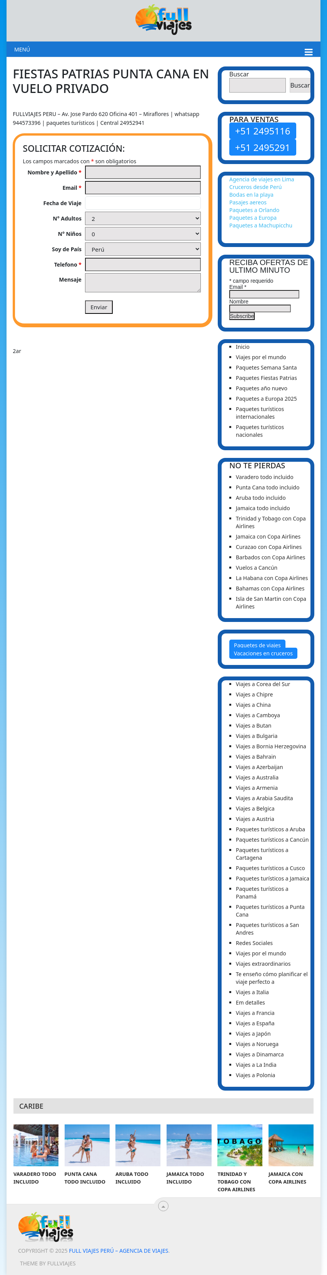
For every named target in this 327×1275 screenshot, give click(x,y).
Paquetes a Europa (253, 217)
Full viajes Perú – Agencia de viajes (118, 1250)
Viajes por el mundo (261, 357)
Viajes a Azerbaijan (259, 767)
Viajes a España (255, 1023)
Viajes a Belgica (255, 808)
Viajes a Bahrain (256, 756)
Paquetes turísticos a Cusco (270, 868)
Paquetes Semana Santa (266, 367)
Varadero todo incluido (265, 477)
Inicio (243, 346)
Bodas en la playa (251, 194)
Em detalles (250, 1002)
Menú (22, 49)
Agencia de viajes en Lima (261, 179)
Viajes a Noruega (257, 1044)
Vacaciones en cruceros (263, 653)
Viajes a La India (256, 1064)
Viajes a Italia (252, 992)
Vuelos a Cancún (256, 567)
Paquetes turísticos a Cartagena (262, 853)
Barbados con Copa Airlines (270, 557)
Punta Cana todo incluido (267, 487)
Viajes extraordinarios (263, 963)
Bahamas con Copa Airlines (270, 588)
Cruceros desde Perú (255, 187)
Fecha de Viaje (62, 203)
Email (71, 187)
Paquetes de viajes (257, 645)
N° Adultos (67, 218)
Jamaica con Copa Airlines (268, 536)
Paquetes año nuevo (261, 388)
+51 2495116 (262, 130)
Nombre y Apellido (54, 172)
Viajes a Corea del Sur (263, 684)
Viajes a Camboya (258, 715)
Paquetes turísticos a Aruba (270, 829)
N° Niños (70, 233)
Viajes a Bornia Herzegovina (271, 746)
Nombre (239, 301)
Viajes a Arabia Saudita (264, 798)
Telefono (68, 264)
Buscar (239, 74)
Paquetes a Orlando (254, 210)
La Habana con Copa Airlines (272, 578)
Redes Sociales (254, 943)
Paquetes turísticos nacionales (260, 430)
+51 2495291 (262, 147)
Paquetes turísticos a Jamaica (272, 878)
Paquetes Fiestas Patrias (266, 377)
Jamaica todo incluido (263, 508)
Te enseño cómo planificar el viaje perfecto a (272, 977)
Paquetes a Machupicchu (260, 225)
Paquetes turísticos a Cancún (272, 839)
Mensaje (70, 279)
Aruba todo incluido (261, 497)
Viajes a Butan (254, 725)
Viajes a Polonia (255, 1075)
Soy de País (67, 249)
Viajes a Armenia (257, 787)
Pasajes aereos (248, 202)
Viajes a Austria (255, 818)
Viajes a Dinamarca (260, 1054)
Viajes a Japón (253, 1033)
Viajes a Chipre (254, 694)
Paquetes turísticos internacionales (260, 412)
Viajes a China (253, 704)
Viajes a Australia (257, 777)
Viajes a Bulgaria (256, 735)
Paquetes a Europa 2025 (266, 398)
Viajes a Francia (255, 1012)
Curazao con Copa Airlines (269, 546)
